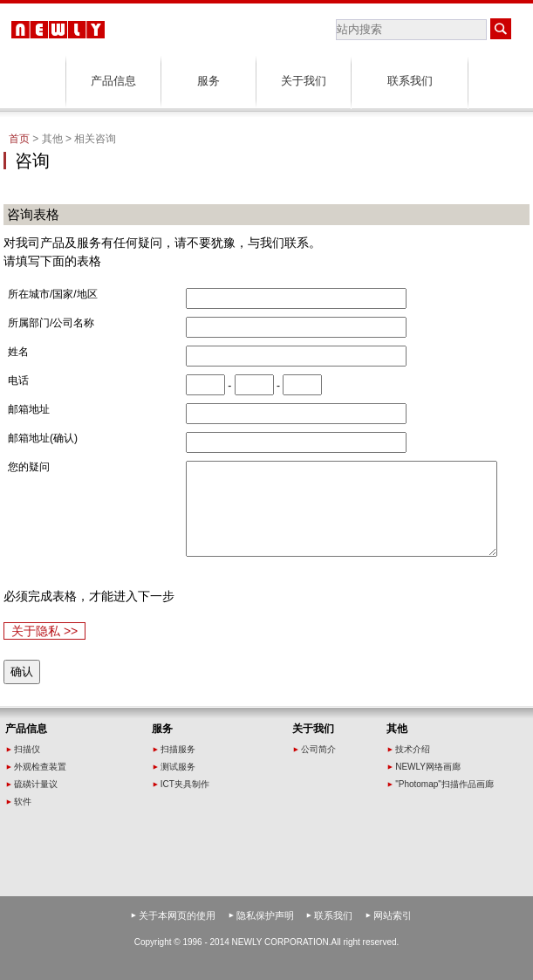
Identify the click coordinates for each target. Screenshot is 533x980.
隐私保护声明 (265, 915)
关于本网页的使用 (177, 915)
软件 (22, 801)
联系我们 (410, 81)
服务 (208, 81)
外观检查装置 (40, 766)
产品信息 (113, 81)
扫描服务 (178, 749)
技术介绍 (412, 749)
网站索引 (392, 915)
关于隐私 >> (44, 631)
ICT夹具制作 (185, 784)
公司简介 (318, 749)
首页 (19, 139)
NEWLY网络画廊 (428, 766)
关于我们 (303, 81)
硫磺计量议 (36, 784)
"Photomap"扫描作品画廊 (444, 784)
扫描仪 (27, 749)
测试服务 (178, 766)
